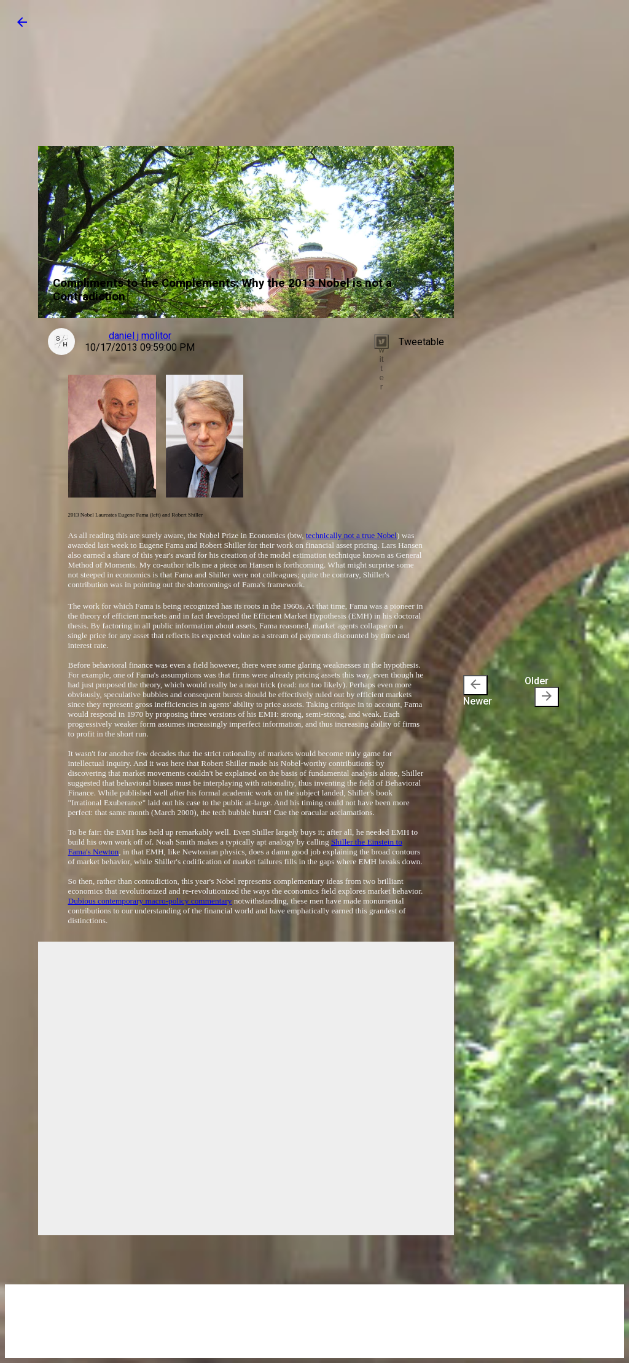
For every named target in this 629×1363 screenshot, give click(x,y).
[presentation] (475, 685)
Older (542, 691)
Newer (477, 691)
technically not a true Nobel (351, 535)
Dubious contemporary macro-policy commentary (150, 900)
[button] (22, 26)
